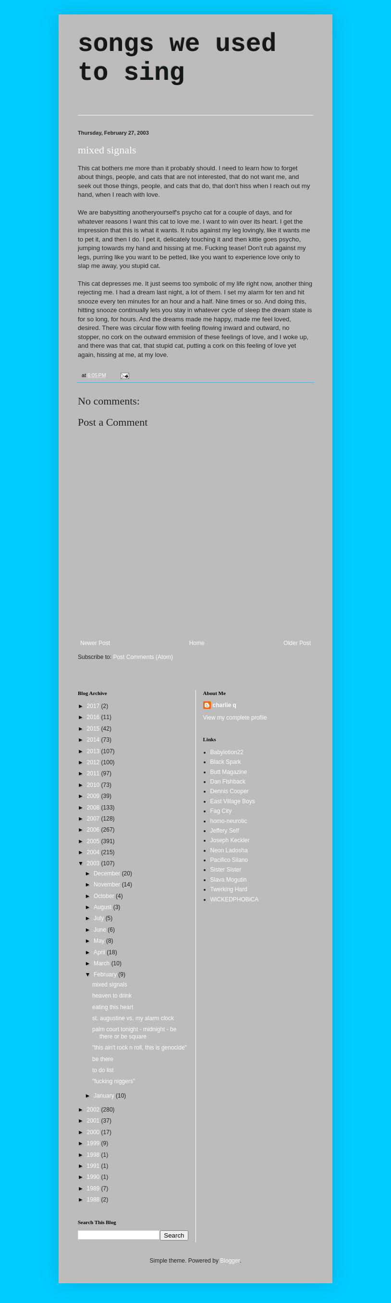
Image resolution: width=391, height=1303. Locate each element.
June (101, 929)
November (108, 884)
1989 (94, 1188)
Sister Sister (226, 869)
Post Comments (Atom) (143, 657)
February (106, 974)
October (105, 896)
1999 (94, 1143)
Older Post (297, 643)
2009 (94, 796)
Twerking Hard (228, 889)
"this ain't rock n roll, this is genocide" (139, 1047)
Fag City (221, 811)
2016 (94, 717)
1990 (94, 1177)
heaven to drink (112, 995)
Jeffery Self (224, 830)
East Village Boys (232, 801)
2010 (94, 785)
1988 (94, 1199)
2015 (94, 728)
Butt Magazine (228, 772)
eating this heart (112, 1007)
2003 (94, 863)
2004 (94, 852)
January (105, 1095)
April (100, 952)
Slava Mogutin (228, 879)
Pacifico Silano (229, 860)
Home (197, 643)
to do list (103, 1070)
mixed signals (107, 150)
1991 (94, 1166)
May (100, 940)
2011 (94, 773)
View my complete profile (235, 717)
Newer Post (95, 643)
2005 (94, 841)
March (102, 963)
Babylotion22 (227, 752)
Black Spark (225, 762)
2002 (94, 1109)
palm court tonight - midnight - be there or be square (134, 1032)
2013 (94, 751)
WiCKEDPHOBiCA (234, 899)
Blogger (230, 1260)
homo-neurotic (228, 821)
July (100, 918)
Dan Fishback (227, 781)
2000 (94, 1132)
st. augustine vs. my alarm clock (133, 1018)
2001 (94, 1120)
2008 (94, 807)
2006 (94, 829)
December (108, 873)
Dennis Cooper (229, 791)
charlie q (224, 705)
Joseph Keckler (230, 840)
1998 (94, 1154)
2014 (94, 739)
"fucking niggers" (113, 1081)
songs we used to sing (177, 59)
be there (102, 1059)
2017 (94, 706)
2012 (94, 762)
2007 (94, 818)
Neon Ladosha (229, 850)
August (103, 907)
